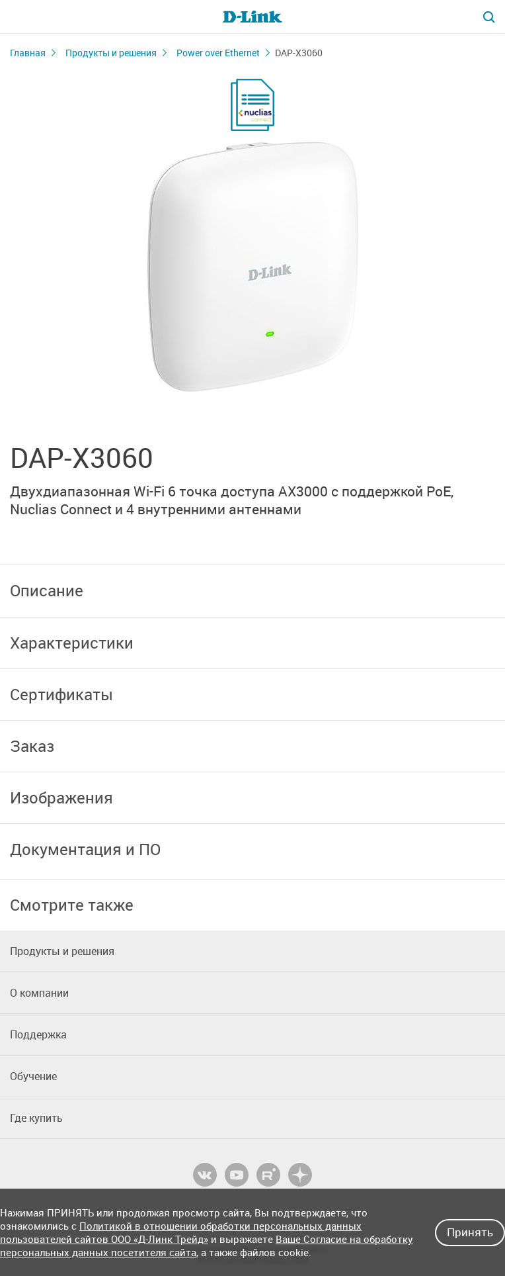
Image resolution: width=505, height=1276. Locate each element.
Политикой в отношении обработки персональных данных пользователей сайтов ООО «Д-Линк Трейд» (181, 1232)
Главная (28, 52)
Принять (470, 1232)
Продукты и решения (111, 52)
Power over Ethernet (218, 52)
